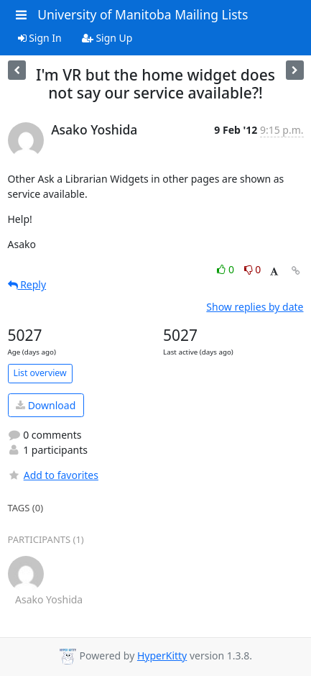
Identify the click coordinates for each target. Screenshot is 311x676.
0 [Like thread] (226, 269)
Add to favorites (53, 475)
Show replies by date (254, 307)
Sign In (40, 38)
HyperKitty (162, 655)
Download (45, 405)
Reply (27, 284)
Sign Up (107, 38)
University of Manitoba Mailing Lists (142, 14)
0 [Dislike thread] (252, 269)
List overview (40, 373)
